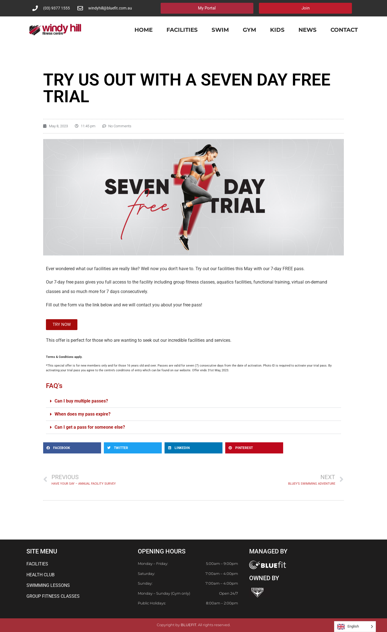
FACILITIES (37, 564)
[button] (193, 401)
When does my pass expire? (83, 414)
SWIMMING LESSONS (48, 585)
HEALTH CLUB (40, 574)
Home (143, 29)
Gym (249, 29)
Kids (277, 29)
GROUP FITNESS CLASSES (53, 596)
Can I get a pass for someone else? (90, 427)
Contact (344, 29)
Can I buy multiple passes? (81, 401)
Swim (220, 29)
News (307, 29)
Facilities (182, 29)
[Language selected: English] (355, 626)
